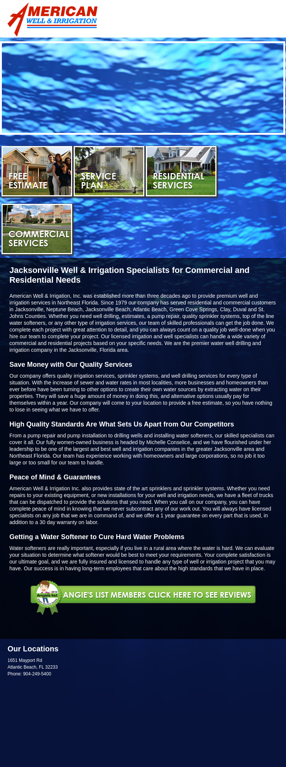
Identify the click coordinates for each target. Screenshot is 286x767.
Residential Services (181, 171)
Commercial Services (37, 229)
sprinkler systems (203, 488)
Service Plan (109, 171)
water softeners (27, 323)
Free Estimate (37, 171)
